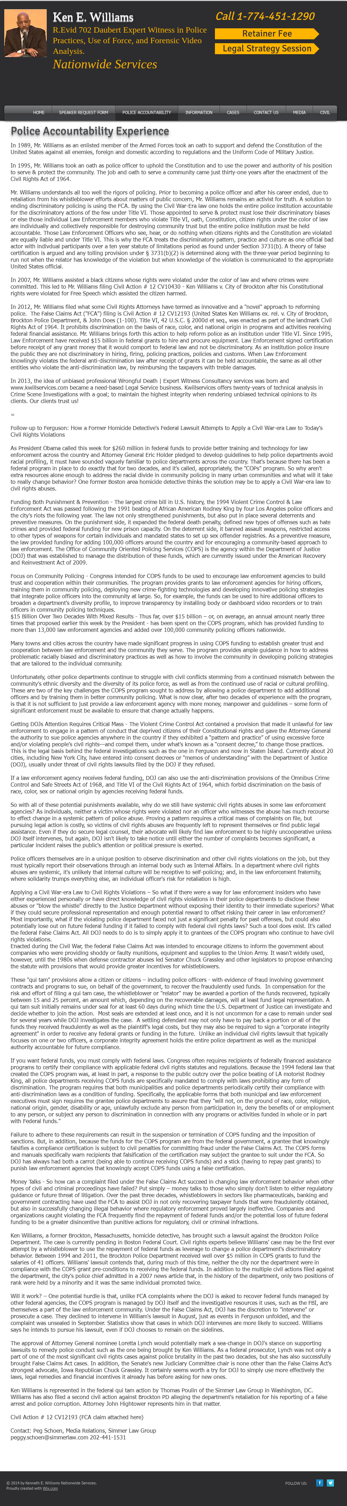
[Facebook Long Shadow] (319, 1483)
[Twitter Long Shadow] (330, 1483)
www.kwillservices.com (39, 388)
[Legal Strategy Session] (267, 48)
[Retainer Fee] (267, 33)
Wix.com (50, 1488)
